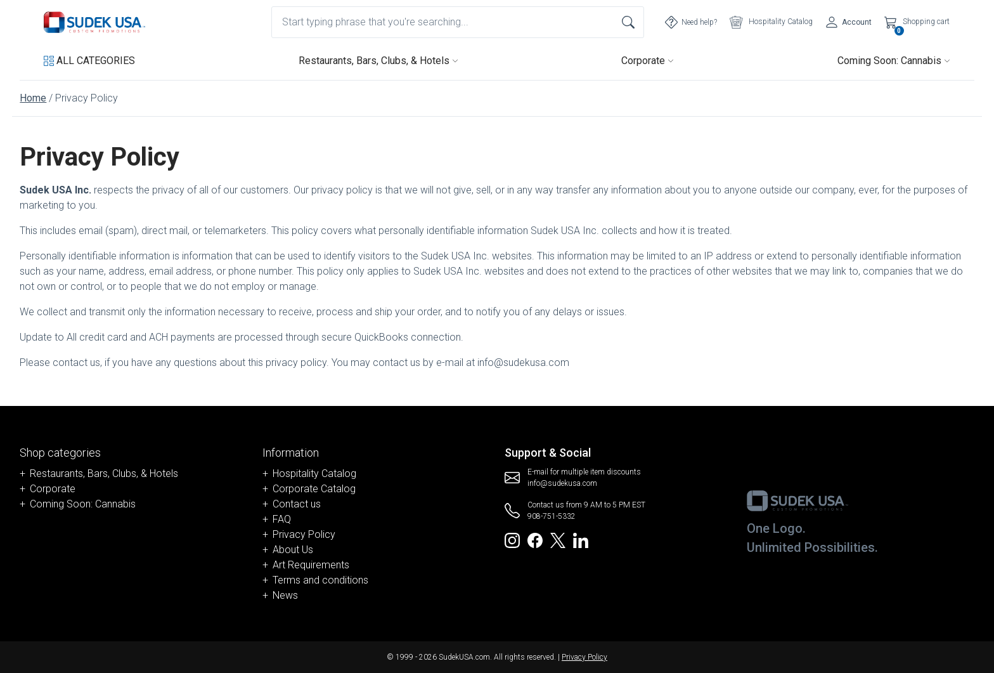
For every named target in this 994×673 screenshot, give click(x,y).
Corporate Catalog (314, 489)
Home (33, 98)
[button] (89, 61)
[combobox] (457, 22)
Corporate (647, 61)
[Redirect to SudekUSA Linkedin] (580, 539)
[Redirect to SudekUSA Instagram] (512, 539)
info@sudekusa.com (562, 483)
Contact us (297, 504)
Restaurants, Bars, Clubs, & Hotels (378, 61)
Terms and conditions (320, 580)
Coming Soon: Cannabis (893, 61)
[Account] (848, 22)
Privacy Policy (304, 534)
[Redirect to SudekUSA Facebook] (535, 539)
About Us (293, 550)
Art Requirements (311, 565)
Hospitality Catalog (314, 473)
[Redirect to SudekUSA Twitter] (557, 539)
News (285, 595)
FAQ (282, 519)
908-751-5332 (551, 516)
